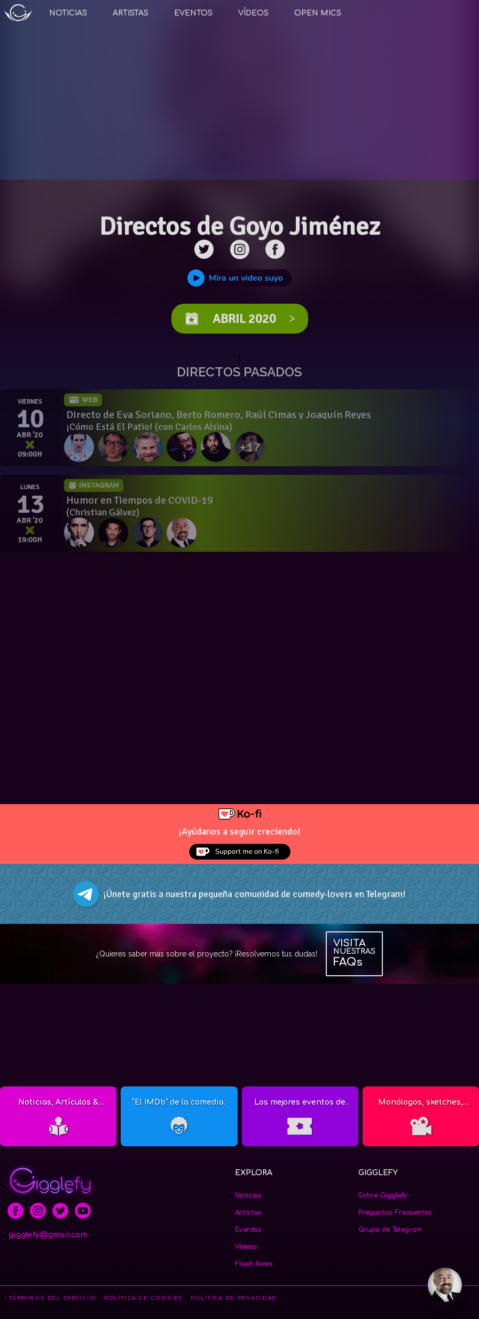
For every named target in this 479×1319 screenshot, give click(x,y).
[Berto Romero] (115, 447)
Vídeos (253, 13)
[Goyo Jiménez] (184, 532)
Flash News (254, 1264)
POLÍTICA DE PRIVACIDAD (234, 1298)
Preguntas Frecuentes (395, 1212)
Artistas (130, 13)
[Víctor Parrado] (149, 532)
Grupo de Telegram (390, 1229)
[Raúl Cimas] (149, 447)
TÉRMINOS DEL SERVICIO (52, 1298)
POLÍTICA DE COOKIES (143, 1298)
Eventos (193, 13)
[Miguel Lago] (81, 532)
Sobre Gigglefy (382, 1195)
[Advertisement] (239, 644)
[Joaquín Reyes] (184, 447)
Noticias (68, 13)
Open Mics (317, 13)
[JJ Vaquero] (218, 447)
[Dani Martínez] (115, 532)
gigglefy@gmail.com (48, 1235)
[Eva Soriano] (81, 447)
